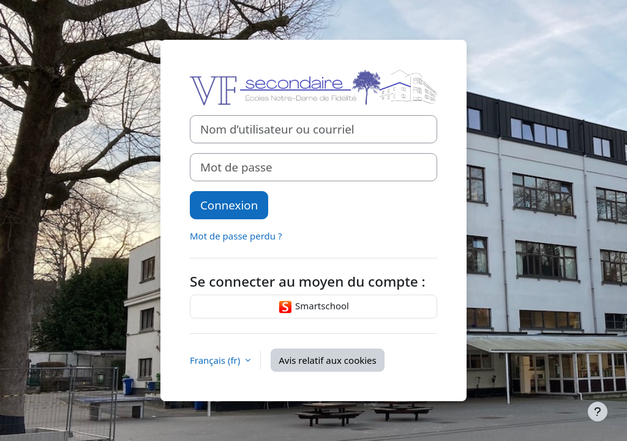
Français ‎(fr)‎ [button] (216, 360)
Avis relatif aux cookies (328, 360)
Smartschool (313, 307)
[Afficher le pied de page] (597, 411)
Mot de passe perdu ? (236, 236)
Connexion (229, 205)
